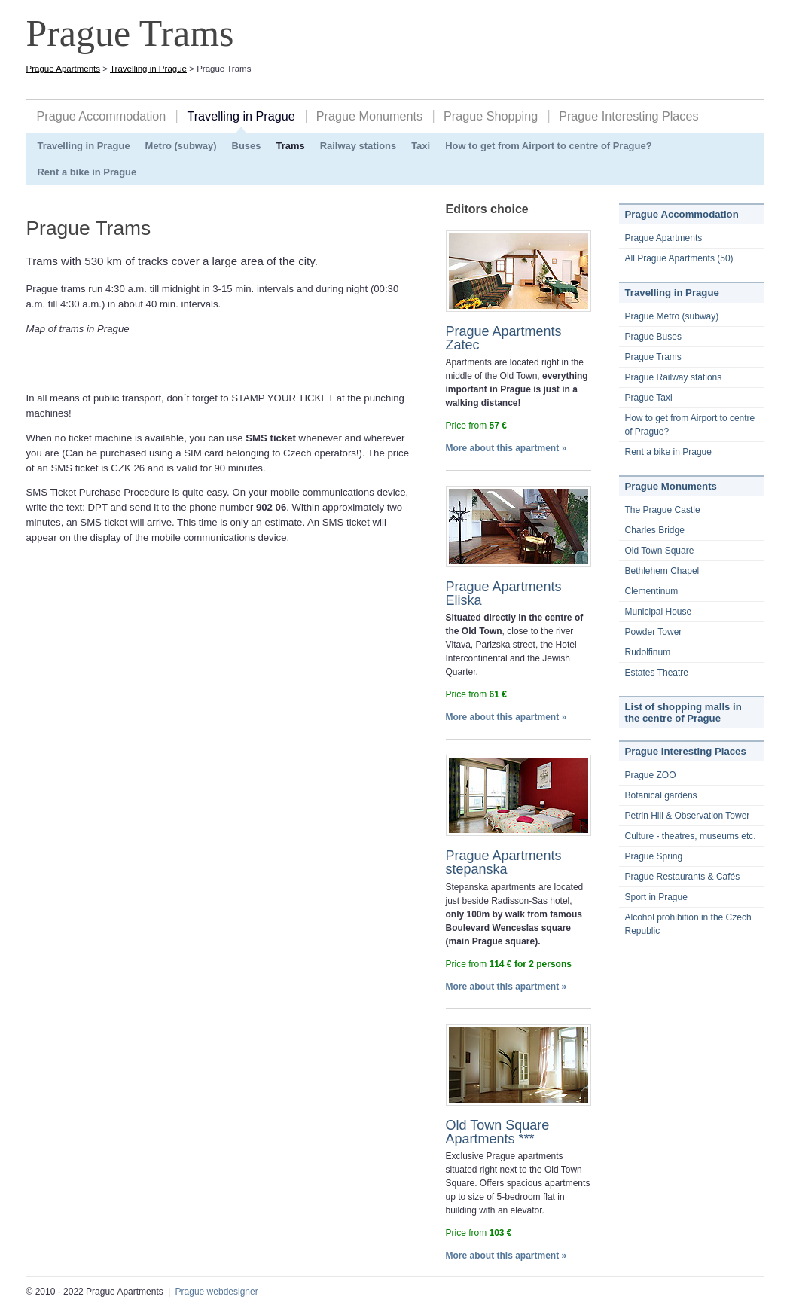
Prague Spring (654, 856)
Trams (290, 145)
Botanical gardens (661, 795)
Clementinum (652, 591)
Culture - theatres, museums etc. (690, 836)
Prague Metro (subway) (672, 316)
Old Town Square (659, 550)
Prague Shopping (491, 116)
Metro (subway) (181, 145)
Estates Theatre (657, 672)
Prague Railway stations (673, 377)
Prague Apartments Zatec (504, 338)
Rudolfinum (648, 652)
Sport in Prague (656, 897)
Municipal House (658, 611)
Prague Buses (653, 336)
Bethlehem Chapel (662, 571)
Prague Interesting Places (628, 116)
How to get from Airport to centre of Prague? (548, 145)
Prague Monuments (369, 116)
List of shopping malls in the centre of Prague (683, 712)
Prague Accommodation (101, 116)
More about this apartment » (506, 448)
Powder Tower (653, 632)
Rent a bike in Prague (87, 172)
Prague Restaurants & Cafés (682, 876)
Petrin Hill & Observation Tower (687, 815)
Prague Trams (653, 357)
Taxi (420, 145)
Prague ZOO (650, 775)
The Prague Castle (662, 510)
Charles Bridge (655, 530)
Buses (246, 145)
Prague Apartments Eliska (504, 593)
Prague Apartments (63, 68)
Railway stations (358, 145)
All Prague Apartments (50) (679, 258)
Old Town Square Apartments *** (498, 1132)
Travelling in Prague (148, 68)
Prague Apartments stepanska (504, 862)
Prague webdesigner (216, 1291)
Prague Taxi (649, 397)
